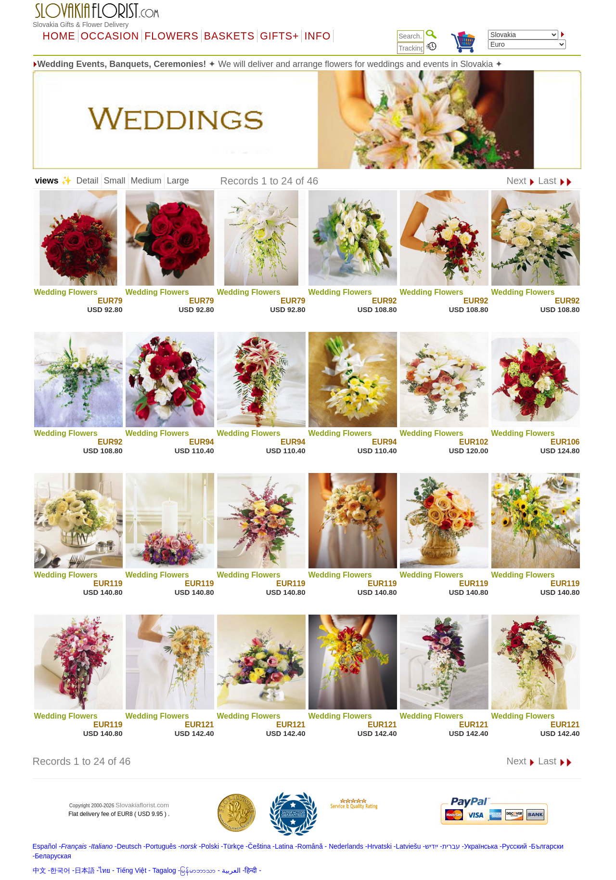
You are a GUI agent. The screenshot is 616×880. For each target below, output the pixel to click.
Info (317, 36)
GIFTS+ (279, 36)
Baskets (229, 36)
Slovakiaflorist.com (142, 805)
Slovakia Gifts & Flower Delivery (80, 24)
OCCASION (110, 36)
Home (59, 36)
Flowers (171, 36)
